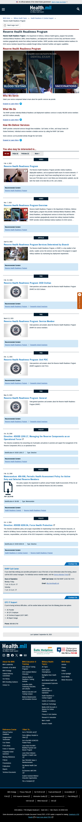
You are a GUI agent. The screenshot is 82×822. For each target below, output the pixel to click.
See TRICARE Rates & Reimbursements (29, 761)
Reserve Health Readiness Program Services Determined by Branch (36, 244)
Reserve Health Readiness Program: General (25, 398)
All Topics (45, 667)
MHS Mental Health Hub (49, 680)
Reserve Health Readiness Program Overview (25, 205)
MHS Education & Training (29, 663)
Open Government (56, 796)
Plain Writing (71, 796)
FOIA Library (6, 746)
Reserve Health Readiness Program (21, 166)
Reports (5, 769)
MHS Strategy (7, 671)
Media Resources (67, 680)
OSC (52, 801)
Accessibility (68, 792)
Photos (64, 668)
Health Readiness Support (13, 510)
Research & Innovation (49, 717)
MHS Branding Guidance (10, 682)
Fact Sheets (6, 743)
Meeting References (9, 757)
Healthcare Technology (49, 704)
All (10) (6, 154)
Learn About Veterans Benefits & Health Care (29, 754)
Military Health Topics (47, 663)
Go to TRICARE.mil (28, 732)
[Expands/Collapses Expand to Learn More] (11, 104)
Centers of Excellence (49, 701)
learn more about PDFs (44, 817)
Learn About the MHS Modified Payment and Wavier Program (29, 748)
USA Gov (29, 801)
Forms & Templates (9, 749)
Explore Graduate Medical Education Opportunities (30, 777)
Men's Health (46, 720)
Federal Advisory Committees (8, 675)
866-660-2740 (14, 624)
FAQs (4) (15, 154)
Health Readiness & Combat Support (16, 553)
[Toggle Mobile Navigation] (3, 9)
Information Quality (39, 796)
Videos (64, 671)
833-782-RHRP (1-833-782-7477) (64, 579)
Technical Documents (9, 772)
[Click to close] (79, 294)
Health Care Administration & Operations (47, 690)
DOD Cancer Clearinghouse (46, 671)
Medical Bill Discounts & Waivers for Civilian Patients (49, 709)
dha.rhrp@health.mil (53, 583)
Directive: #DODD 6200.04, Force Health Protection (28, 525)
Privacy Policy (24, 792)
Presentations (7, 763)
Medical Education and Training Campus (29, 693)
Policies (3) (25, 154)
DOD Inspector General (20, 796)
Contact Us (6, 685)
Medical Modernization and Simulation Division (29, 698)
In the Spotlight (66, 674)
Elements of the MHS (9, 668)
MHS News (66, 662)
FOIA (6, 796)
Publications (6, 766)
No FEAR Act (38, 792)
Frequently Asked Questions (38, 306)
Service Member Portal (61, 575)
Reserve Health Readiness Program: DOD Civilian (27, 283)
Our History (6, 679)
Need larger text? (11, 25)
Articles (64, 664)
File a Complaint (27, 781)
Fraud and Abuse (53, 792)
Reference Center (10, 729)
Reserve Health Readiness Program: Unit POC (26, 359)
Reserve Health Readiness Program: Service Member (29, 321)
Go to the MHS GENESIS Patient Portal (30, 741)
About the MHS (9, 662)
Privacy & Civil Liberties (49, 714)
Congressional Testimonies (7, 738)
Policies (5, 760)
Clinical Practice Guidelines (8, 733)
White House (41, 801)
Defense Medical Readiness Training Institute (28, 679)
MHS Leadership (8, 664)
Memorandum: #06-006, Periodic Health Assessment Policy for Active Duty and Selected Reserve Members (37, 478)
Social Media (66, 677)
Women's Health (47, 724)
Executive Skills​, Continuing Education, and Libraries (29, 686)
